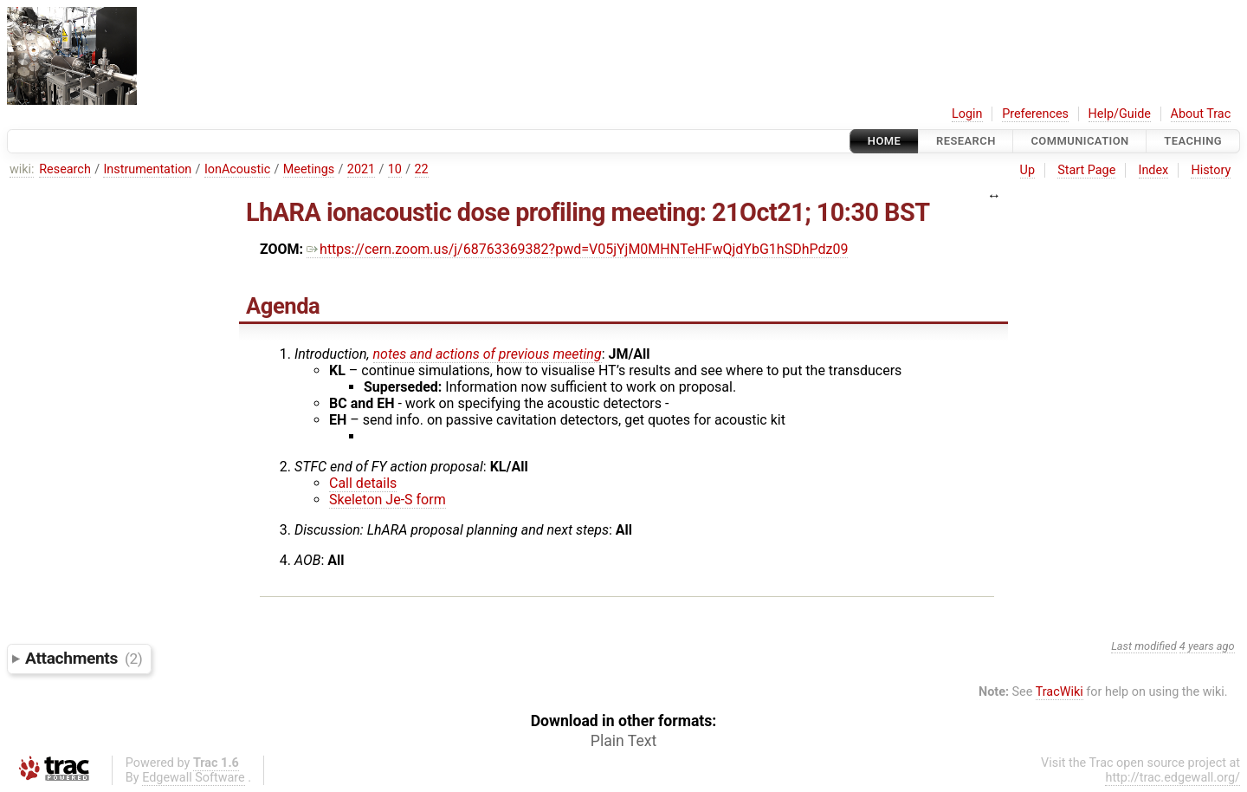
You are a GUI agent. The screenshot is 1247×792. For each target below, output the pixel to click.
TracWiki (1059, 692)
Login (967, 114)
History (1211, 170)
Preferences (1035, 114)
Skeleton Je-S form (387, 499)
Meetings (309, 169)
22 (422, 169)
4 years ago (1207, 645)
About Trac (1201, 114)
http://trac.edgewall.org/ (1172, 777)
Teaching (1193, 140)
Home (884, 140)
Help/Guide (1120, 114)
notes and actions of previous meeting (487, 354)
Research (966, 140)
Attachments (83, 658)
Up (1027, 170)
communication (1079, 140)
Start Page (1086, 170)
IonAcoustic (237, 169)
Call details (363, 483)
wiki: (22, 169)
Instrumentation (147, 169)
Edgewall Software (193, 777)
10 (395, 169)
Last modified (1144, 645)
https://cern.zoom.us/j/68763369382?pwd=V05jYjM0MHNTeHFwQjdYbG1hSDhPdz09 (577, 249)
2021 (361, 169)
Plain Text (623, 741)
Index (1154, 170)
